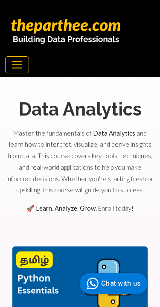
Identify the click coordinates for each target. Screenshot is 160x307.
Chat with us (112, 283)
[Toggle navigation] (17, 64)
